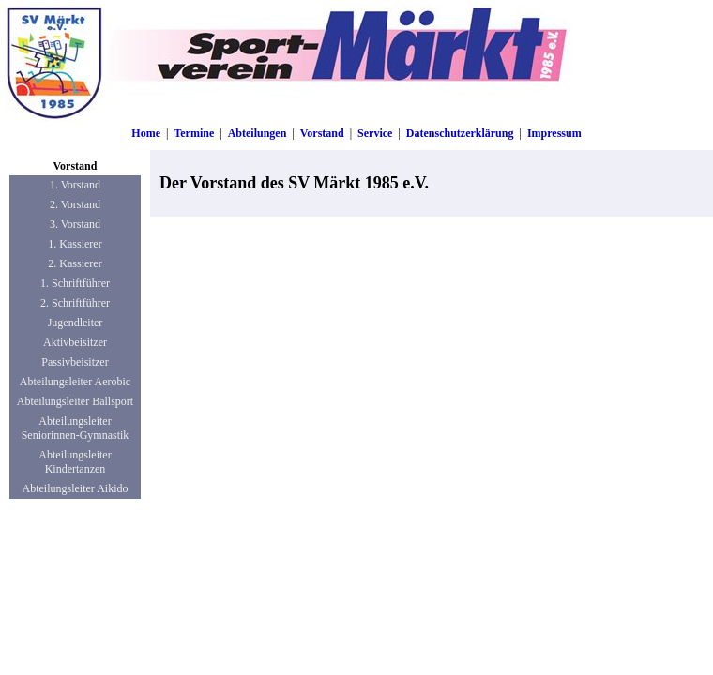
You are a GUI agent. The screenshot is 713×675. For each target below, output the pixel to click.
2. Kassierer (74, 263)
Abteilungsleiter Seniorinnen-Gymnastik (75, 428)
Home (145, 133)
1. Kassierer (74, 243)
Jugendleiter (75, 322)
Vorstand (322, 133)
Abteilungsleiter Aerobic (75, 381)
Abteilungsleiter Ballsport (75, 401)
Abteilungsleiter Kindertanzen (74, 461)
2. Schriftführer (75, 302)
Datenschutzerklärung (460, 133)
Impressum (554, 133)
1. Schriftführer (75, 283)
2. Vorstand (75, 204)
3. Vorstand (75, 224)
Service (374, 133)
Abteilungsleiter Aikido (76, 488)
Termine (194, 133)
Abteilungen (257, 133)
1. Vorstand (75, 184)
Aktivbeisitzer (75, 342)
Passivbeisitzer (74, 361)
